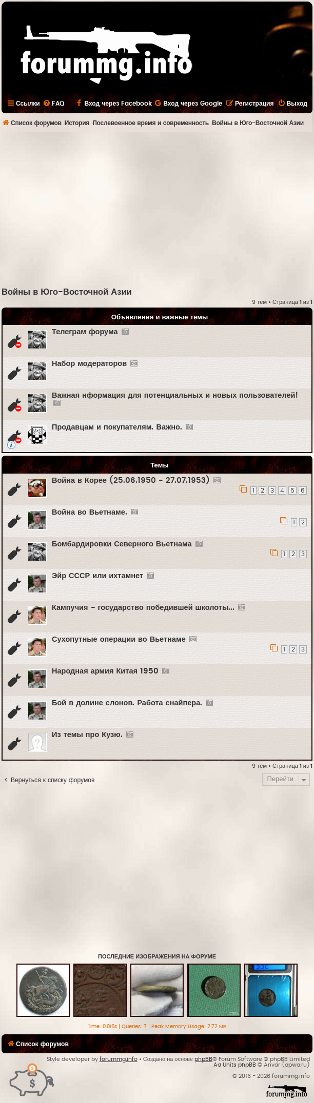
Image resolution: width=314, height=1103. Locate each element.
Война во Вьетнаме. (89, 512)
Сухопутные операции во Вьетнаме (119, 639)
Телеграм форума (85, 332)
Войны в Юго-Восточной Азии (67, 292)
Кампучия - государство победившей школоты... (143, 607)
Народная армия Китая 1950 (105, 671)
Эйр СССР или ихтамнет (97, 576)
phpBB (203, 1059)
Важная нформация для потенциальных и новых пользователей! (175, 395)
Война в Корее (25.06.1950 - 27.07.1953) (131, 480)
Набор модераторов (89, 363)
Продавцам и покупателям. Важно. (117, 427)
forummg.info (119, 1059)
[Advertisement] (158, 209)
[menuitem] (53, 103)
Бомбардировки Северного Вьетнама (122, 544)
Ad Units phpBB (234, 1065)
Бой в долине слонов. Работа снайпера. (127, 703)
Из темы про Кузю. (87, 735)
